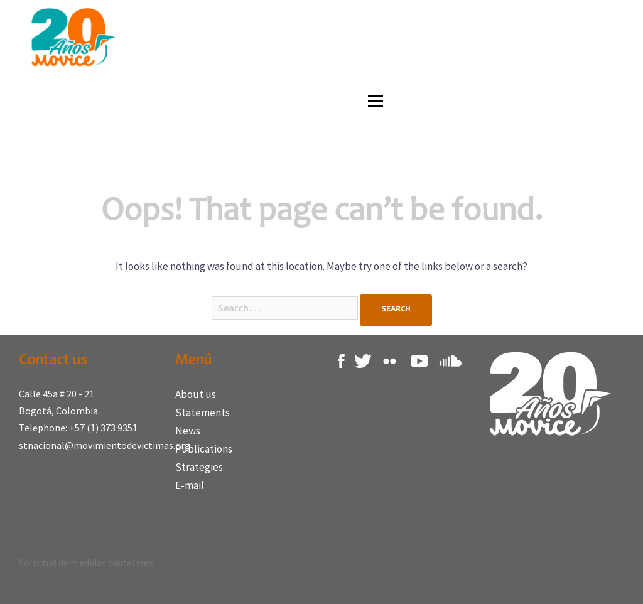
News (187, 431)
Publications (203, 449)
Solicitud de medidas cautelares (86, 562)
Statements (202, 412)
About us (195, 394)
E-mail (189, 485)
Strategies (199, 467)
